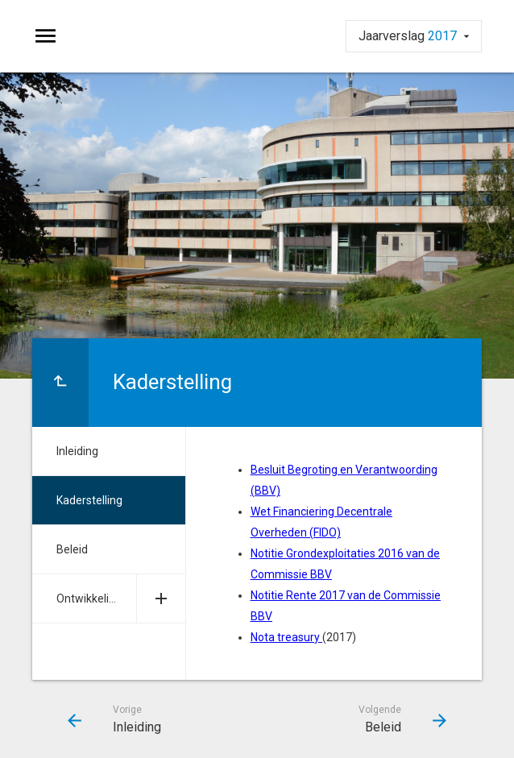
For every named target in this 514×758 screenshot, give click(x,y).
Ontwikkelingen (95, 598)
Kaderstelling (89, 500)
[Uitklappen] (160, 598)
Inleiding (77, 451)
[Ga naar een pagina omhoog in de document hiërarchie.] (60, 382)
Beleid (72, 549)
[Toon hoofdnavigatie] (45, 36)
